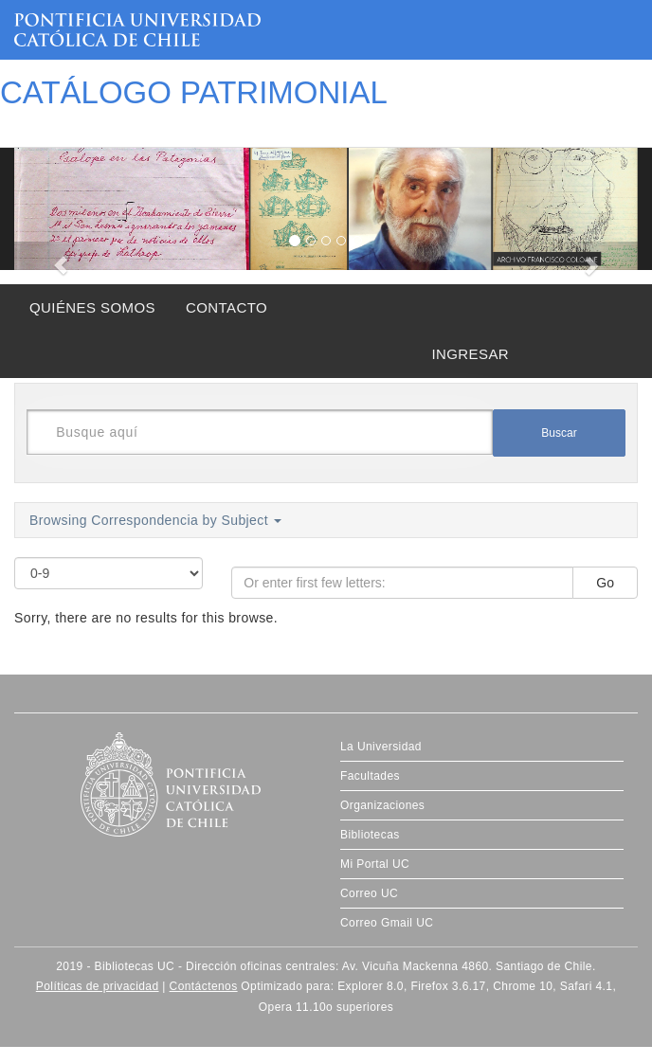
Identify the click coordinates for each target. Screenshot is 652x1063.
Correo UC (369, 893)
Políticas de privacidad (97, 986)
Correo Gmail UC (386, 922)
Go (605, 582)
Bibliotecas (370, 834)
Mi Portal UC (374, 864)
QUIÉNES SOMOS (92, 307)
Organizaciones (382, 805)
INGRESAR (470, 354)
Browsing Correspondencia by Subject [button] (155, 520)
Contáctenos (204, 986)
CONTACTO (226, 307)
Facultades (370, 776)
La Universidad (381, 746)
